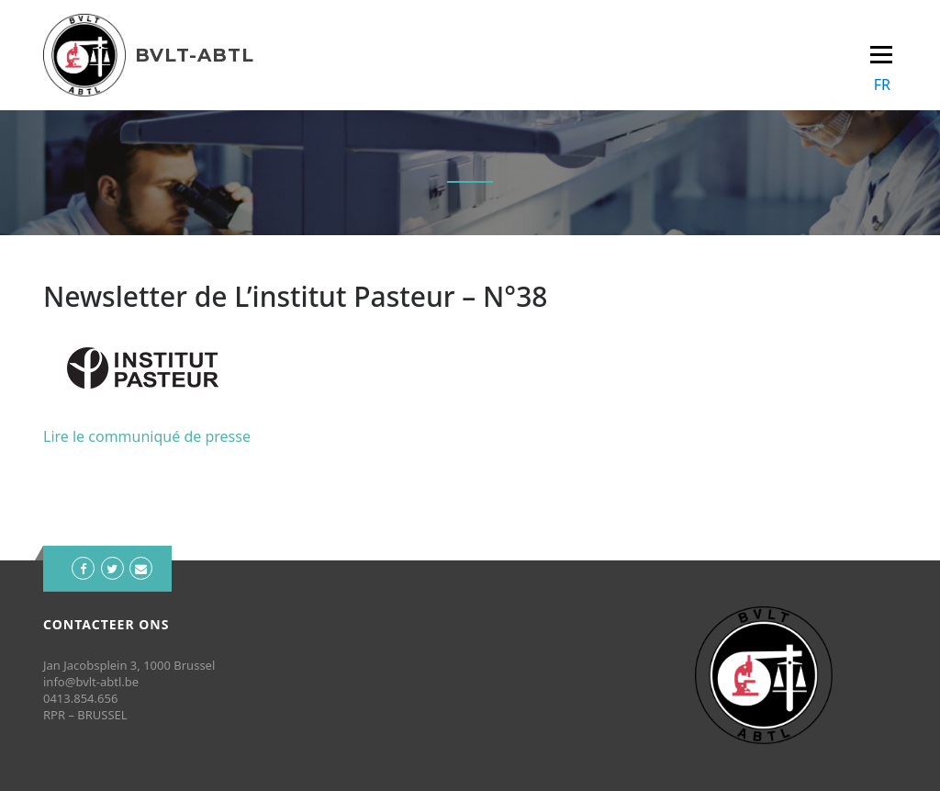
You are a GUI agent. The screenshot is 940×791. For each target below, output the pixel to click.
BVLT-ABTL (194, 55)
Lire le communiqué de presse (147, 436)
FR (882, 84)
